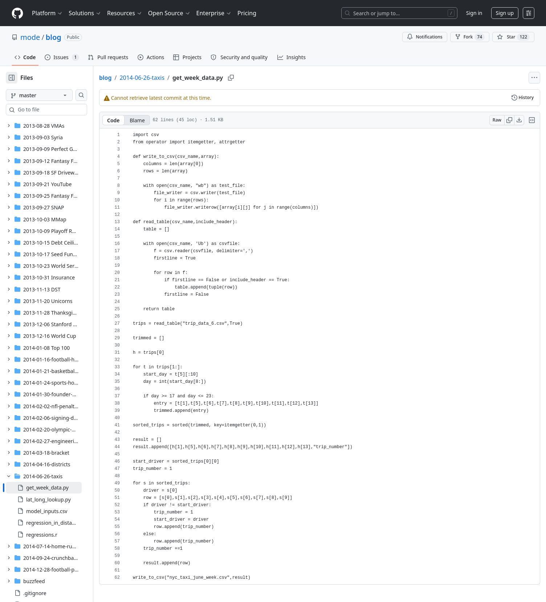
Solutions (85, 13)
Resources (124, 13)
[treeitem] (55, 488)
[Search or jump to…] (399, 13)
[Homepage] (17, 13)
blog (53, 37)
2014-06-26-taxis (165, 78)
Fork (470, 37)
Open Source (169, 13)
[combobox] (61, 109)
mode (30, 37)
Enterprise (214, 13)
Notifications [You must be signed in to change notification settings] (424, 37)
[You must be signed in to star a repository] (513, 37)
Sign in (474, 12)
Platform (47, 13)
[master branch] (51, 95)
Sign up (505, 12)
